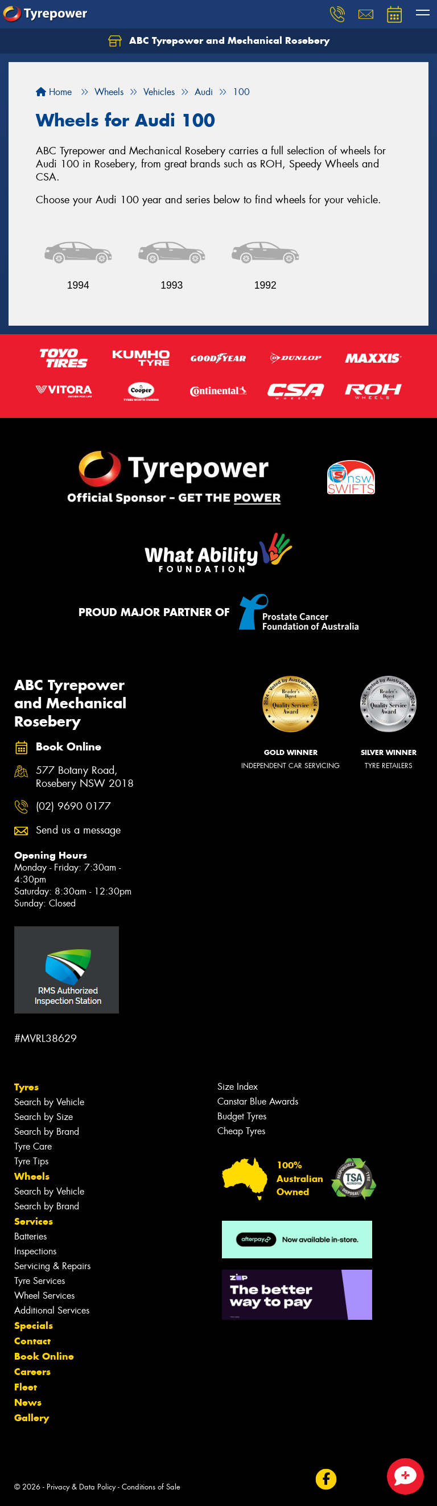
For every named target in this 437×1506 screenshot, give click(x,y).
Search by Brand (46, 1132)
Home (54, 92)
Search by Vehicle (49, 1102)
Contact (32, 1341)
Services (33, 1221)
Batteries (30, 1236)
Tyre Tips (31, 1161)
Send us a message (78, 830)
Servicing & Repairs (52, 1266)
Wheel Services (44, 1296)
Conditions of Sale (151, 1487)
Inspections (35, 1251)
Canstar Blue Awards (257, 1101)
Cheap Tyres (241, 1131)
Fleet (25, 1387)
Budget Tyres (241, 1116)
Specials (33, 1325)
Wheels (32, 1176)
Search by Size (43, 1117)
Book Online (44, 1356)
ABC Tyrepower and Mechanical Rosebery (218, 41)
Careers (32, 1371)
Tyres (26, 1087)
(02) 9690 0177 (73, 806)
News (28, 1402)
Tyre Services (39, 1281)
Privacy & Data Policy (81, 1487)
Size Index (237, 1087)
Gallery (31, 1417)
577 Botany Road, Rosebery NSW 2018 (85, 777)
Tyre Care (33, 1146)
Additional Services (51, 1310)
